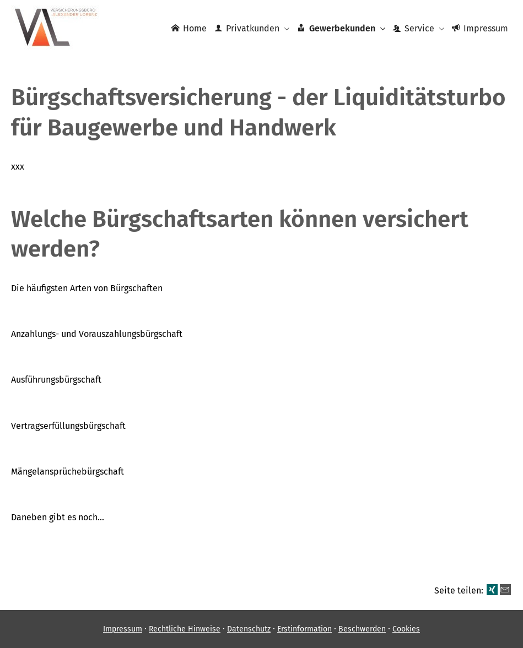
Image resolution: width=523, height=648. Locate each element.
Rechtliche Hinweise (184, 629)
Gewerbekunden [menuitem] (336, 28)
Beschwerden (362, 629)
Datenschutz (249, 629)
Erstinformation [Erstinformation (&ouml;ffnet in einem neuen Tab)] (304, 629)
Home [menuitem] (189, 28)
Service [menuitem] (413, 28)
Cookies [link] (406, 629)
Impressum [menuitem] (480, 28)
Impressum (122, 629)
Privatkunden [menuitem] (246, 28)
